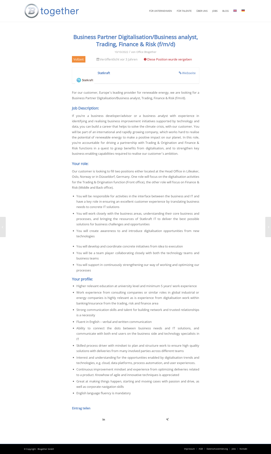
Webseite (189, 73)
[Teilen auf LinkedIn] (104, 419)
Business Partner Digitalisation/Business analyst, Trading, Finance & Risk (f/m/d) (135, 40)
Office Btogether (146, 52)
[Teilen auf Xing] (167, 419)
